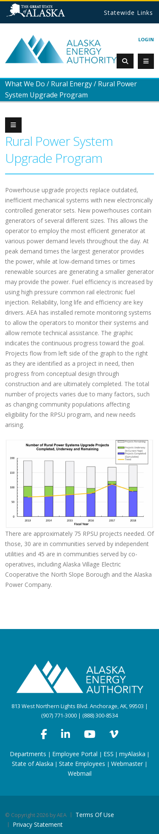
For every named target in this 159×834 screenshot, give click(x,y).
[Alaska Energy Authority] (61, 49)
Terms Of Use (94, 815)
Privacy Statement (38, 824)
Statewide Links (128, 13)
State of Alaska (46, 13)
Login (146, 39)
